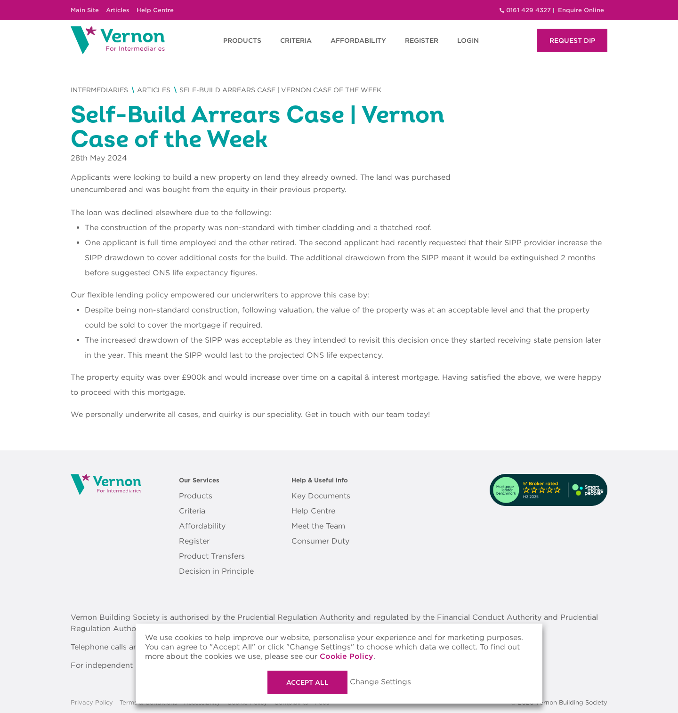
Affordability (202, 525)
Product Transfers (212, 556)
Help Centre (155, 10)
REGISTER (421, 40)
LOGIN (468, 40)
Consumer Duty (320, 541)
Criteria (192, 510)
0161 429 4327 (528, 10)
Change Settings (380, 681)
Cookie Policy (346, 656)
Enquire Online (581, 10)
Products (195, 495)
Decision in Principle (216, 571)
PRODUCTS (242, 40)
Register (194, 541)
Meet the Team (318, 525)
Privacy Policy (92, 702)
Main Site (85, 10)
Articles (117, 10)
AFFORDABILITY (358, 40)
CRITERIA (296, 40)
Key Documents (320, 495)
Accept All (307, 682)
